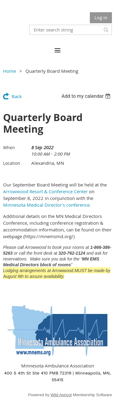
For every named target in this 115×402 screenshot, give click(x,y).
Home (9, 71)
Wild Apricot (61, 395)
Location (11, 163)
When (9, 147)
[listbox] (86, 96)
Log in (100, 17)
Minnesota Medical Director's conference (46, 205)
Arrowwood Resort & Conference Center (45, 191)
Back (17, 96)
